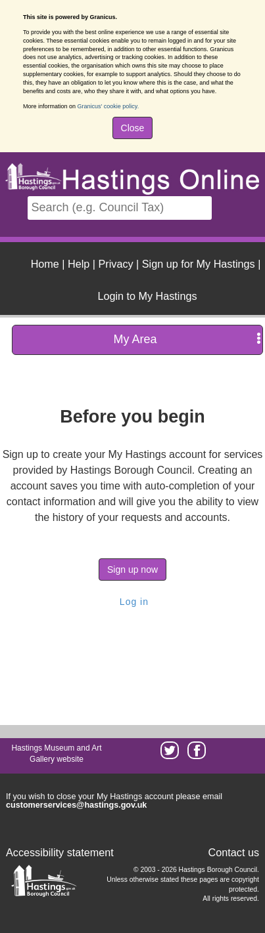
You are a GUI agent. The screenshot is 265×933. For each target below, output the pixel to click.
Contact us (233, 852)
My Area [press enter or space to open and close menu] (187, 339)
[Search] (120, 208)
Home (45, 264)
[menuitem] (145, 294)
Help (78, 264)
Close (133, 128)
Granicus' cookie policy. (108, 106)
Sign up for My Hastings (198, 264)
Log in (132, 601)
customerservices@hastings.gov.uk (76, 805)
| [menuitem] (48, 264)
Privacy (116, 264)
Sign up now (132, 569)
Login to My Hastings (147, 296)
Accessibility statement (60, 852)
